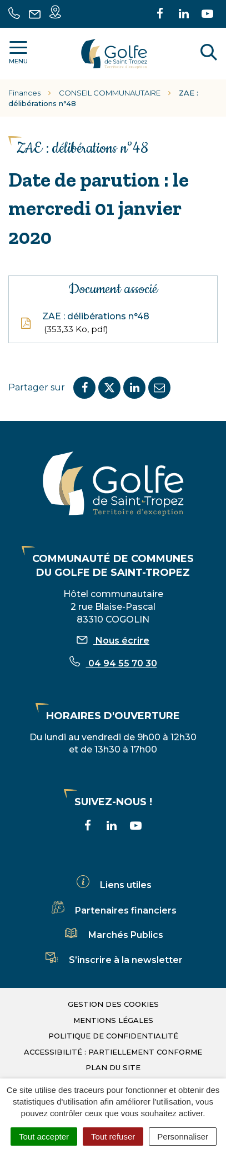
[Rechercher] (209, 54)
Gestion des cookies (113, 1004)
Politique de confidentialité (113, 1035)
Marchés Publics (113, 935)
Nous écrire (113, 640)
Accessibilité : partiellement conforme (113, 1051)
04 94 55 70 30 (113, 663)
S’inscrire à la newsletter (113, 960)
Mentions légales (113, 1020)
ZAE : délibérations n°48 (84, 323)
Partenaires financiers (113, 910)
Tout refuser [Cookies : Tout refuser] (113, 1136)
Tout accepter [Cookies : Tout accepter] (44, 1136)
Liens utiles (113, 885)
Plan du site (113, 1067)
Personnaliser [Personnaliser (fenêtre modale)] (182, 1136)
